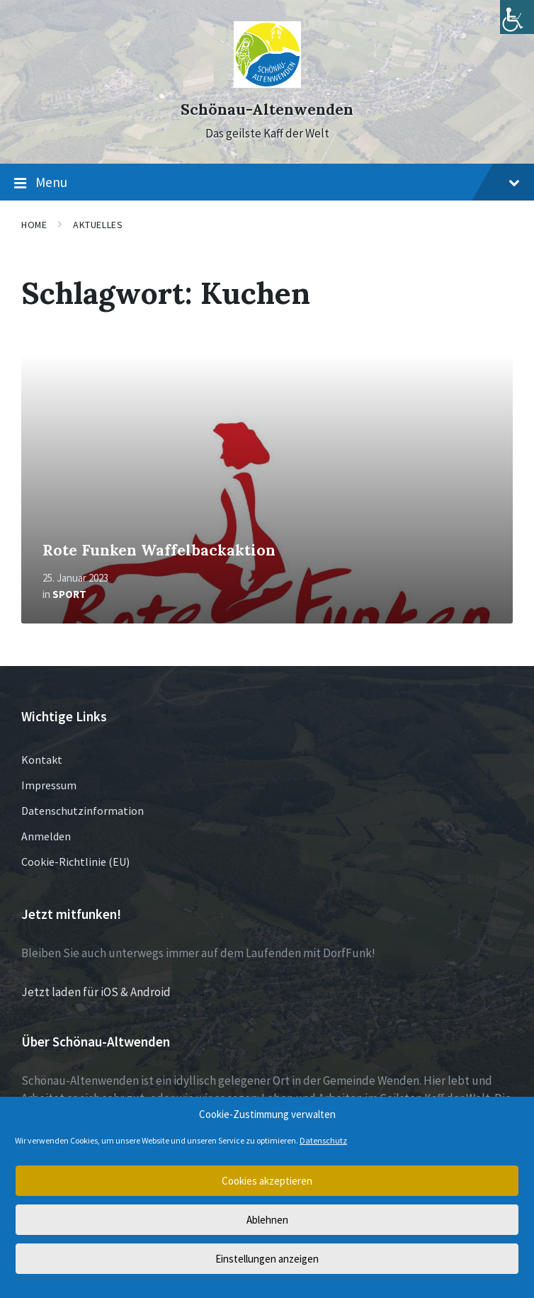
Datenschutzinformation (82, 810)
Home (34, 224)
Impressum (48, 785)
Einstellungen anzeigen (267, 1258)
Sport (69, 594)
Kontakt (41, 759)
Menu (267, 183)
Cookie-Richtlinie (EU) (75, 861)
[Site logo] (267, 83)
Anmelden (46, 836)
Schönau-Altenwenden (267, 109)
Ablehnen (267, 1219)
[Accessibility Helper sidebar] (517, 17)
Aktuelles (98, 224)
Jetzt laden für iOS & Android (96, 992)
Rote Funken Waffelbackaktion (158, 550)
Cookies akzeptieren (267, 1180)
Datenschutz (323, 1140)
